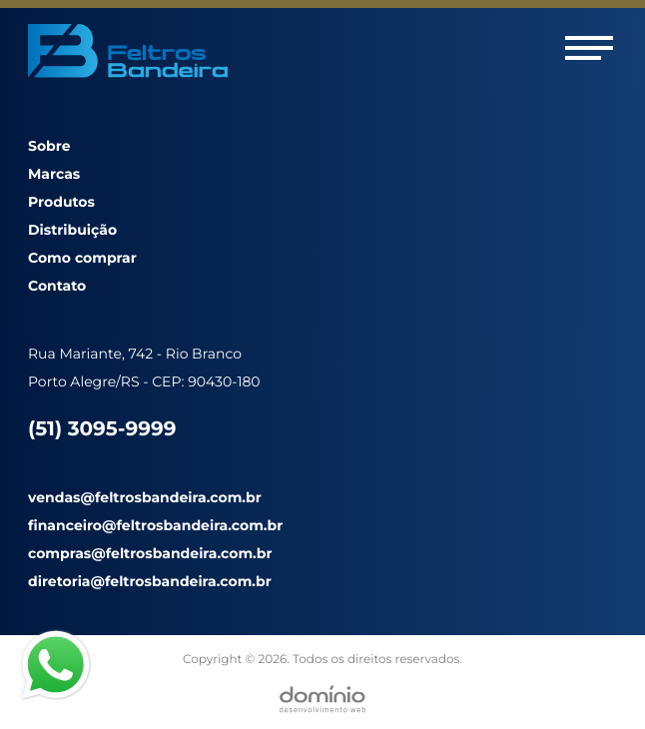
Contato (57, 286)
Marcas (54, 174)
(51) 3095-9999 (102, 429)
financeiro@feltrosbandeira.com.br (155, 525)
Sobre (49, 146)
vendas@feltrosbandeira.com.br (145, 497)
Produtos (61, 202)
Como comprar (82, 258)
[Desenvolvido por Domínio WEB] (322, 699)
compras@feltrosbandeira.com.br (150, 553)
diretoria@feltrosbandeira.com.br (150, 581)
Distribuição (72, 230)
